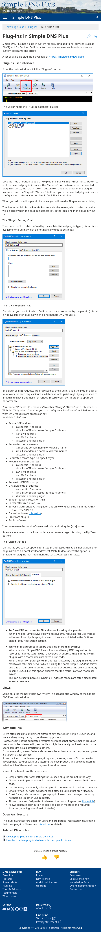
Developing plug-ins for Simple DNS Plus (29, 836)
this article (35, 513)
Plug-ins (32, 27)
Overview (75, 875)
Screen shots (9, 882)
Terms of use (45, 918)
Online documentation (83, 885)
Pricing (40, 875)
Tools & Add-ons (11, 889)
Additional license (46, 882)
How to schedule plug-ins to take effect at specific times (38, 840)
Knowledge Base (14, 27)
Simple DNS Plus (26, 17)
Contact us (76, 889)
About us (43, 908)
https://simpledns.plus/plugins (66, 56)
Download (8, 875)
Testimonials (9, 892)
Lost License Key (79, 878)
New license (43, 878)
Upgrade (41, 885)
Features (7, 878)
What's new (9, 896)
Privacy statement (48, 922)
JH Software (52, 928)
